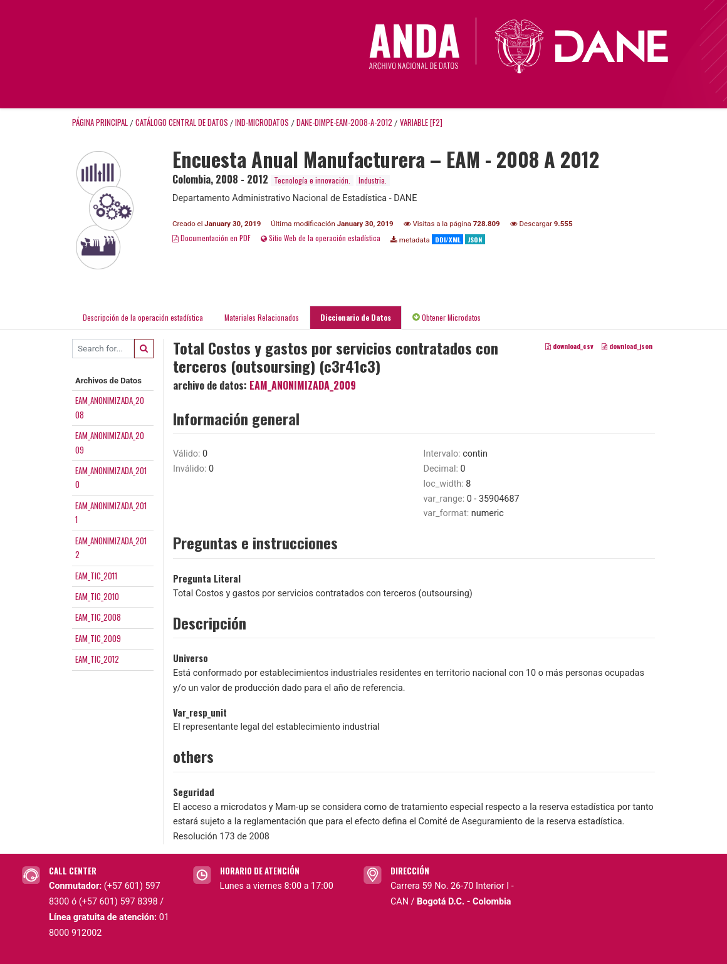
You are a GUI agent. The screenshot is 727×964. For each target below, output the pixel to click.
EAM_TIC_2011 (96, 575)
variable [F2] (421, 122)
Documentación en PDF (211, 237)
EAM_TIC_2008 (98, 617)
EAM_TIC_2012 (97, 659)
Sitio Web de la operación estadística (320, 237)
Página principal (100, 122)
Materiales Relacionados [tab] (261, 317)
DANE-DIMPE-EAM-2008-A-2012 (344, 122)
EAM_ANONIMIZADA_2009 (302, 385)
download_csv (569, 346)
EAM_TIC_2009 (98, 638)
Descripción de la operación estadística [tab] (143, 317)
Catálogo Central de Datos (181, 122)
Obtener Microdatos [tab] (446, 317)
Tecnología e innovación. (312, 180)
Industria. (372, 180)
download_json (627, 346)
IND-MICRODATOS (262, 122)
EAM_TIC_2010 (97, 596)
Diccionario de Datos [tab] (355, 317)
